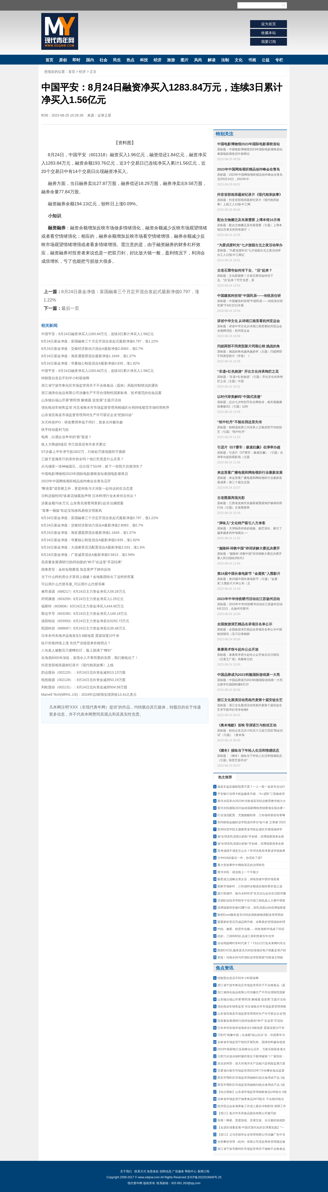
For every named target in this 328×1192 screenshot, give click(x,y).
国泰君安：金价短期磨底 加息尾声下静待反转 (76, 569)
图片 (184, 60)
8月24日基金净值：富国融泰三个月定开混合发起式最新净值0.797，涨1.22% (99, 341)
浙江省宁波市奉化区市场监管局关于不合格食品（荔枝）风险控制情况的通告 (99, 385)
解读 (211, 60)
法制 (225, 60)
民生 (117, 60)
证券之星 (104, 115)
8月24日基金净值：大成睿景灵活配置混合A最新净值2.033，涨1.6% (93, 547)
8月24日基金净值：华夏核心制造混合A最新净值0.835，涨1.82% (90, 363)
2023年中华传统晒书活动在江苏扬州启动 (248, 599)
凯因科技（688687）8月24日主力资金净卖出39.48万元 (83, 628)
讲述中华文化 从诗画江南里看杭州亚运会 (248, 321)
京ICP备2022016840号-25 (204, 1177)
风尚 (198, 60)
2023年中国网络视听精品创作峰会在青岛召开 (76, 481)
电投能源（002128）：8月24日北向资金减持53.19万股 (83, 680)
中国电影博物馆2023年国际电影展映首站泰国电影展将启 (84, 474)
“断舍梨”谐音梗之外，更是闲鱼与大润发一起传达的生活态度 (87, 488)
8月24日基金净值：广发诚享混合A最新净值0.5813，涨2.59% (88, 555)
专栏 (279, 60)
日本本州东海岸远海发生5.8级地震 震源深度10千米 (80, 636)
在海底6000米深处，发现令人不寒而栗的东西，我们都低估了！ (89, 658)
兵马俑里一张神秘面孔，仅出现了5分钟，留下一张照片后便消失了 (92, 466)
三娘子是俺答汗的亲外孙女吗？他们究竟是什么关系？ (82, 459)
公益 (266, 60)
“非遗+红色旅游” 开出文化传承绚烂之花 (248, 371)
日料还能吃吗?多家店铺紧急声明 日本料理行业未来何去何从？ (89, 496)
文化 (238, 60)
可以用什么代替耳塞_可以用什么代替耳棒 (73, 584)
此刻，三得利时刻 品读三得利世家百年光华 (245, 936)
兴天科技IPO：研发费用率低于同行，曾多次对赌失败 (82, 422)
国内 (90, 60)
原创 (63, 60)
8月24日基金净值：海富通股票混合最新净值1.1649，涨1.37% (88, 356)
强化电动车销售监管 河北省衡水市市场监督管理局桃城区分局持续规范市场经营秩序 (105, 407)
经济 (157, 60)
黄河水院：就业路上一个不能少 (238, 872)
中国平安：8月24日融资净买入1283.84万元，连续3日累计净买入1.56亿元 (97, 334)
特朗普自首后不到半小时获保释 (65, 378)
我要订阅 (268, 41)
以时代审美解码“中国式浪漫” (239, 397)
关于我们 (126, 1171)
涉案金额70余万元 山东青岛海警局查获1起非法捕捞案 (82, 503)
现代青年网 (59, 31)
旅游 (171, 60)
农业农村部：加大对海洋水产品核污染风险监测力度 (251, 1063)
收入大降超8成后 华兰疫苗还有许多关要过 (73, 444)
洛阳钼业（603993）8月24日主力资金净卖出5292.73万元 (85, 621)
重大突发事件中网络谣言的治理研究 (241, 865)
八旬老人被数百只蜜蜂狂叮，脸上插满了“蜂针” (76, 650)
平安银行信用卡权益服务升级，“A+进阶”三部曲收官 (251, 794)
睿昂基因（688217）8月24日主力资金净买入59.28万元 (83, 591)
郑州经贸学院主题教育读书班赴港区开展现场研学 (249, 829)
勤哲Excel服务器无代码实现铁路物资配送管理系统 (250, 915)
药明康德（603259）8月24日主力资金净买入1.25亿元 (82, 599)
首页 (49, 60)
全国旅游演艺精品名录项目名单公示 (244, 624)
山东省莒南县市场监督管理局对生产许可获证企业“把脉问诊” (87, 415)
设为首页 (268, 24)
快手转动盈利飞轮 (55, 430)
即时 (76, 60)
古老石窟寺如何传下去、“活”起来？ (244, 270)
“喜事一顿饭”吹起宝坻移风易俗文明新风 (71, 510)
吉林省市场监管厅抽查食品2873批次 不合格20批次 (250, 1099)
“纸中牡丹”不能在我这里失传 (239, 422)
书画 (252, 60)
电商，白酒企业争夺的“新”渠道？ (66, 437)
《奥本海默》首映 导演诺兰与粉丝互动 (247, 725)
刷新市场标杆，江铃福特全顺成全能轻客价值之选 (249, 886)
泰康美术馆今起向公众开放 (237, 649)
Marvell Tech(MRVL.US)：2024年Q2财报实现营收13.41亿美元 (89, 694)
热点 (130, 60)
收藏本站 (268, 33)
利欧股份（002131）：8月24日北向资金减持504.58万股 (84, 687)
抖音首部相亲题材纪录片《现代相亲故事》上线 (77, 665)
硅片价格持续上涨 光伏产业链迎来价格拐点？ (76, 643)
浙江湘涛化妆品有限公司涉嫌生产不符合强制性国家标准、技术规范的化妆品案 (101, 393)
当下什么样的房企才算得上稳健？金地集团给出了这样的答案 (87, 577)
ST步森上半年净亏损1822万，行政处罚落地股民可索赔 (83, 452)
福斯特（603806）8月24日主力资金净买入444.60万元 (82, 606)
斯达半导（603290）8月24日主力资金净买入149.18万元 (84, 614)
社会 (103, 60)
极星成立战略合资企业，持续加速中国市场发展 (248, 879)
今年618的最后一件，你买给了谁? (239, 858)
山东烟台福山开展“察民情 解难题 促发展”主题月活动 (81, 400)
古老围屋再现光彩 (231, 498)
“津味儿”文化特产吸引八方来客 (241, 523)
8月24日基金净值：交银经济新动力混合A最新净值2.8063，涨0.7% (92, 349)
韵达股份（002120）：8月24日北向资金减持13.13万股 (83, 672)
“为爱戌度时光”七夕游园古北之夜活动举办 (250, 245)
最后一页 (70, 308)
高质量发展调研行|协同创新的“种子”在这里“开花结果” (81, 562)
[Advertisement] (124, 760)
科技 (144, 60)
